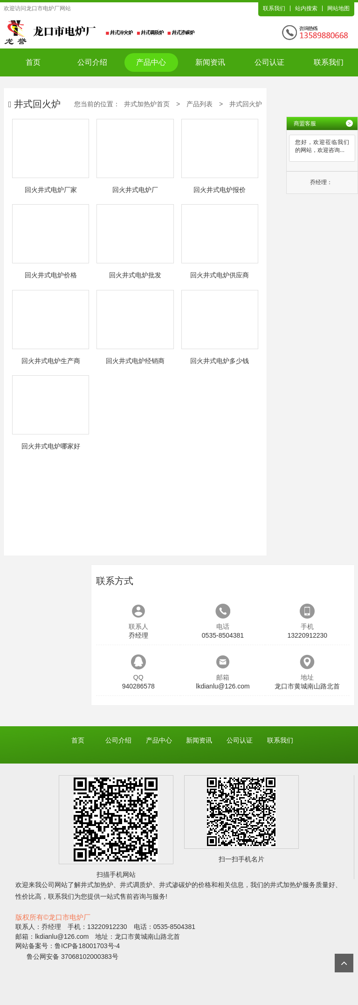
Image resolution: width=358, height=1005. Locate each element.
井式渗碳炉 (175, 884)
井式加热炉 (97, 884)
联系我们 (274, 8)
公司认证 (269, 62)
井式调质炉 (136, 884)
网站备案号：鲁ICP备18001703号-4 (67, 946)
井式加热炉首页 (147, 104)
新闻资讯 (210, 62)
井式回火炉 (245, 104)
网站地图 (338, 8)
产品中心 (151, 62)
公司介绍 (92, 62)
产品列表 (199, 104)
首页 (33, 62)
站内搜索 (306, 8)
